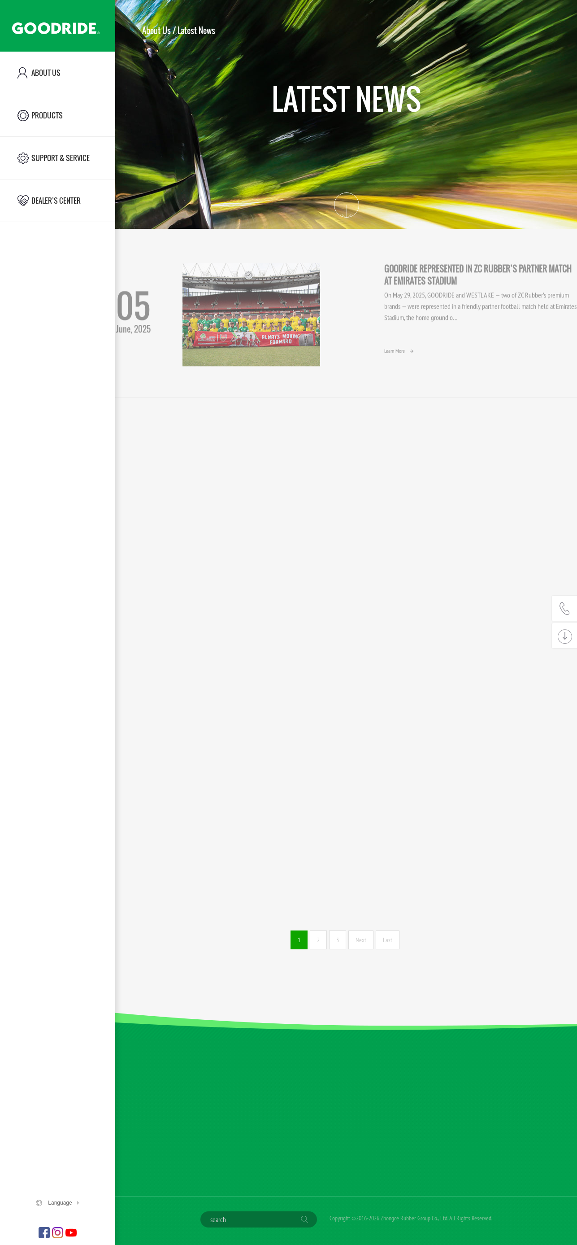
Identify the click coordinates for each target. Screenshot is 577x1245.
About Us (156, 30)
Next (361, 940)
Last (387, 940)
